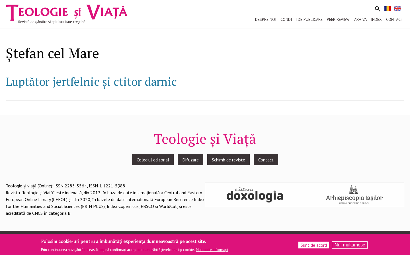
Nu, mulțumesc (350, 245)
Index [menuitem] (376, 19)
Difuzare (190, 160)
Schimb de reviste (228, 160)
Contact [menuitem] (394, 19)
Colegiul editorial (153, 160)
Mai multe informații (212, 250)
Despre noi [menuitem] (265, 19)
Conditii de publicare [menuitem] (301, 19)
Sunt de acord (314, 245)
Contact (266, 160)
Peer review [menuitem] (338, 19)
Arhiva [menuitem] (360, 19)
